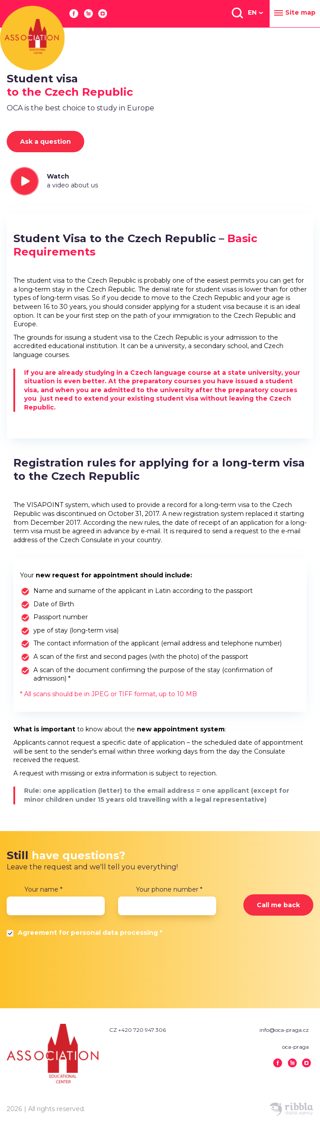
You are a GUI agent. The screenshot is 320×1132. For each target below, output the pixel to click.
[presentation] (74, 970)
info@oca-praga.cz (284, 1030)
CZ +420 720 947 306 (137, 1030)
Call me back (278, 905)
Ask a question (45, 142)
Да (11, 934)
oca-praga (295, 1046)
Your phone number (169, 889)
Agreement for (90, 933)
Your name (43, 889)
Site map (295, 12)
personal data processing (114, 933)
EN (252, 12)
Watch (72, 180)
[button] (237, 12)
